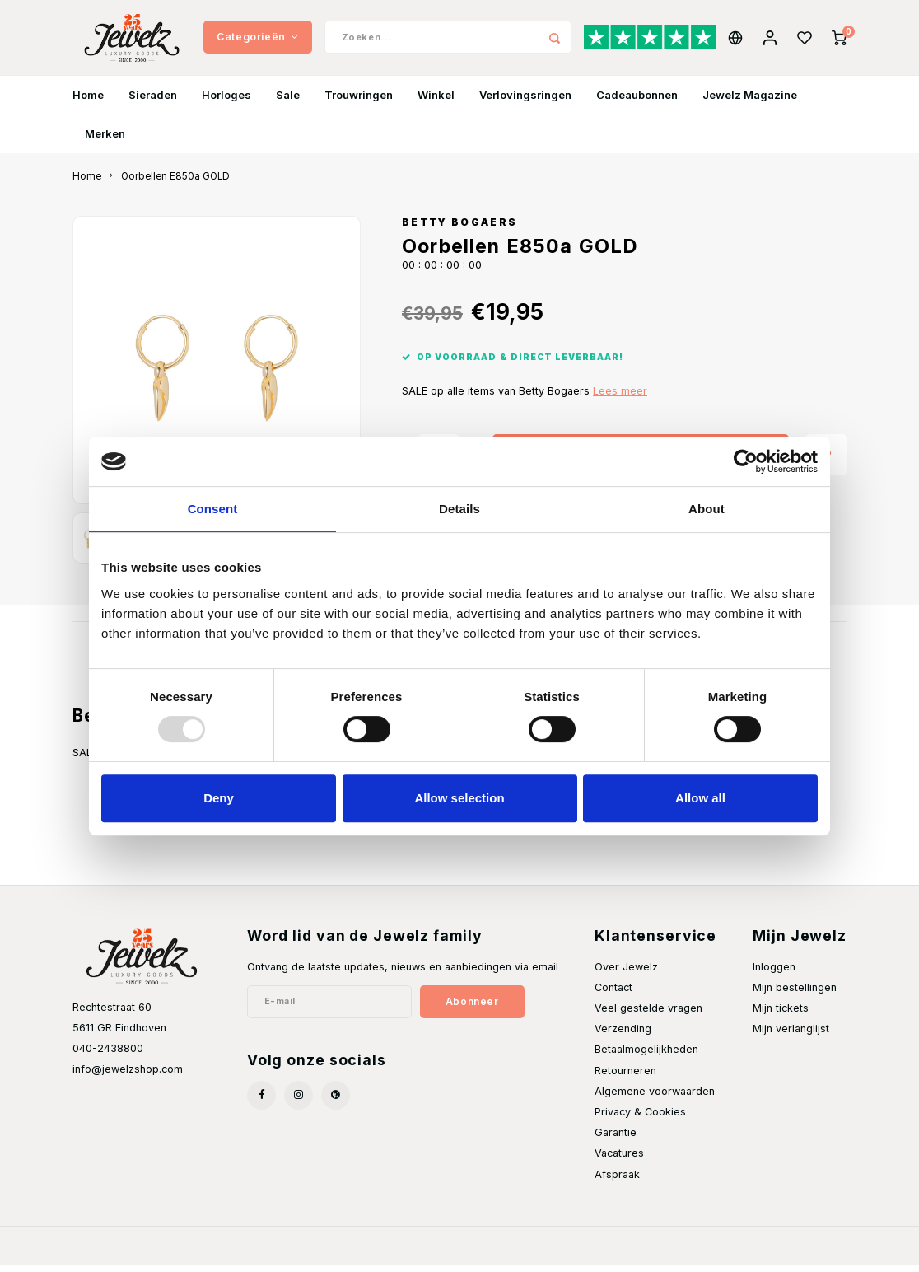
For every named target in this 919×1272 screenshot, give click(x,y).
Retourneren (625, 1078)
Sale (288, 102)
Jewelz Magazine (749, 102)
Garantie (616, 1140)
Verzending (623, 1037)
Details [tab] (459, 509)
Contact (613, 995)
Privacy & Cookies (640, 1120)
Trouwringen (358, 102)
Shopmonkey (276, 1252)
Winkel (436, 102)
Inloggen (774, 974)
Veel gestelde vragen (648, 1015)
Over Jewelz (626, 974)
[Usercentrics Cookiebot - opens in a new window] (746, 461)
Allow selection (459, 798)
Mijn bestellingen (795, 995)
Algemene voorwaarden (655, 1098)
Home (88, 102)
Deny (218, 798)
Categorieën (257, 41)
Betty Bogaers (459, 230)
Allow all (700, 798)
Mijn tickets (781, 1015)
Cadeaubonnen (637, 102)
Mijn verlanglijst (791, 1037)
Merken (105, 140)
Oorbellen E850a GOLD (175, 183)
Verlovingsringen (525, 102)
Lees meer (620, 399)
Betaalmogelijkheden (646, 1057)
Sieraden (152, 102)
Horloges (226, 102)
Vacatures (619, 1161)
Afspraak (617, 1182)
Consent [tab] (213, 509)
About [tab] (706, 509)
